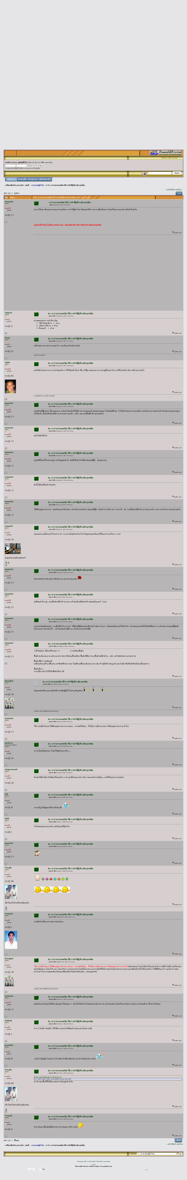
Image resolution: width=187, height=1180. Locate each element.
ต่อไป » (179, 190)
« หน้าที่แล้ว (170, 190)
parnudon (9, 1045)
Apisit (7, 362)
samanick (9, 526)
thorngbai (9, 681)
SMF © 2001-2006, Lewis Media (101, 1161)
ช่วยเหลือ (22, 179)
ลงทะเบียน (49, 162)
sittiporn (8, 313)
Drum (7, 338)
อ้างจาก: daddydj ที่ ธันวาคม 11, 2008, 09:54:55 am (47, 1077)
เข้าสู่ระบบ (36, 162)
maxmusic (9, 202)
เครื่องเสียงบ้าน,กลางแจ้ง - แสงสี (17, 185)
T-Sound (8, 1116)
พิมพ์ (179, 193)
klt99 (7, 818)
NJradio (8, 868)
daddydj (8, 1020)
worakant (9, 914)
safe (6, 794)
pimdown (9, 743)
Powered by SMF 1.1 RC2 (84, 1161)
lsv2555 (93, 1164)
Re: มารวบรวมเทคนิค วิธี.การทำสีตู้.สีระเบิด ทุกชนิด (70, 313)
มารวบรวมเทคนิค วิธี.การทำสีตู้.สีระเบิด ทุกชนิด (68, 185)
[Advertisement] (93, 38)
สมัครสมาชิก (45, 179)
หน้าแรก (11, 179)
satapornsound (11, 769)
